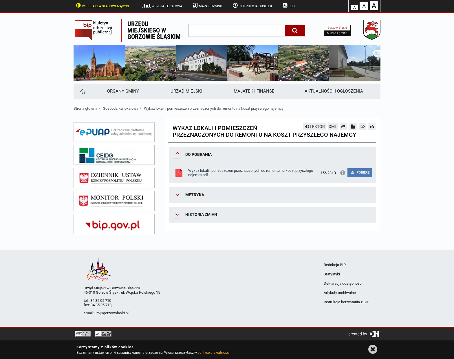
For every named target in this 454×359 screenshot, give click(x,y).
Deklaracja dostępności (343, 283)
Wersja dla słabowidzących (102, 5)
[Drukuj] (372, 126)
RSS (288, 5)
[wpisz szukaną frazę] (237, 30)
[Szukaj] (295, 30)
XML (333, 126)
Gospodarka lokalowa (120, 108)
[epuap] (114, 132)
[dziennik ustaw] (114, 178)
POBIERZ (359, 172)
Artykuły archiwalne (340, 293)
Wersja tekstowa (161, 5)
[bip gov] (114, 224)
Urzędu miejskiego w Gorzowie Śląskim (154, 30)
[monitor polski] (114, 201)
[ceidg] (114, 155)
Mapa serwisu (207, 5)
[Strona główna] (82, 91)
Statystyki (332, 274)
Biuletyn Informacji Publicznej (97, 30)
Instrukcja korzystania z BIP (346, 302)
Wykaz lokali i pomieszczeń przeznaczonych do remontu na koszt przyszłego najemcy (213, 108)
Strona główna (85, 108)
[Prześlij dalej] (343, 126)
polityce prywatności (213, 353)
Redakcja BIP (335, 265)
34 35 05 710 (100, 300)
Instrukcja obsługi (252, 5)
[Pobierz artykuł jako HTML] (362, 126)
